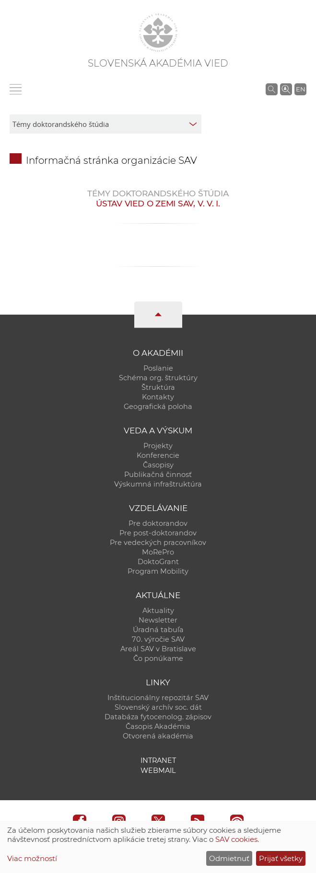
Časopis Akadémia (158, 726)
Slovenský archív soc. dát (158, 707)
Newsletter (158, 620)
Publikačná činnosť (158, 474)
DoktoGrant (158, 561)
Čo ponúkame (158, 658)
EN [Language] (300, 89)
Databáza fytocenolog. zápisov (158, 717)
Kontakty (158, 397)
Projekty (158, 446)
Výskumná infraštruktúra (158, 484)
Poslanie (158, 368)
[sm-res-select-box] (105, 124)
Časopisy (158, 465)
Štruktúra (158, 387)
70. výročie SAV (158, 639)
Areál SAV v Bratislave (158, 649)
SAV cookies (236, 839)
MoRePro (158, 552)
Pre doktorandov (158, 523)
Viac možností (32, 858)
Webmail (158, 770)
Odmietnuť (229, 858)
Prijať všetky (281, 858)
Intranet (158, 760)
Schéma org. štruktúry (158, 378)
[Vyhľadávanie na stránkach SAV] (272, 89)
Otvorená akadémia (158, 736)
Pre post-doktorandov (158, 533)
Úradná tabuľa (158, 629)
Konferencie (158, 455)
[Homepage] (158, 32)
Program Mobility (158, 571)
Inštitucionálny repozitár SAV (158, 697)
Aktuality (158, 610)
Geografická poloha (158, 406)
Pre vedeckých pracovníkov (158, 542)
